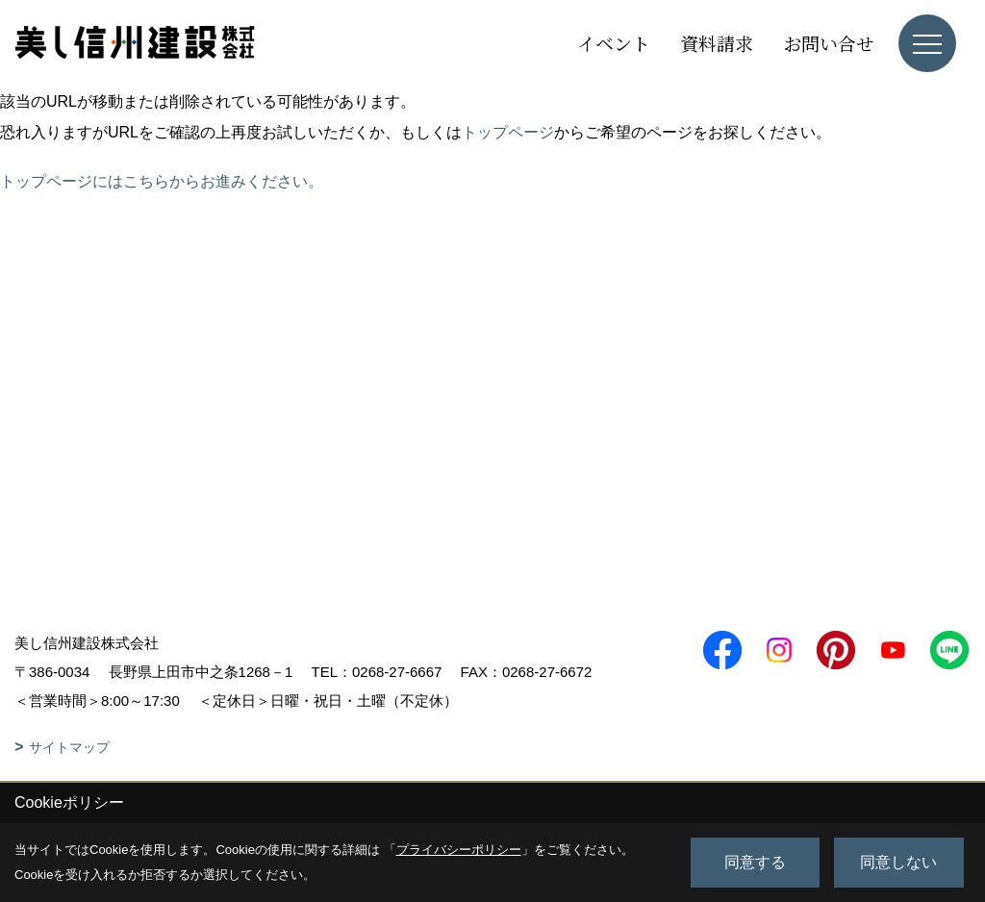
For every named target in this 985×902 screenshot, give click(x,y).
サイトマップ (69, 747)
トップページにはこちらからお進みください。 (161, 181)
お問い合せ (828, 43)
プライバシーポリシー (458, 849)
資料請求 (716, 43)
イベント (613, 43)
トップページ (508, 132)
